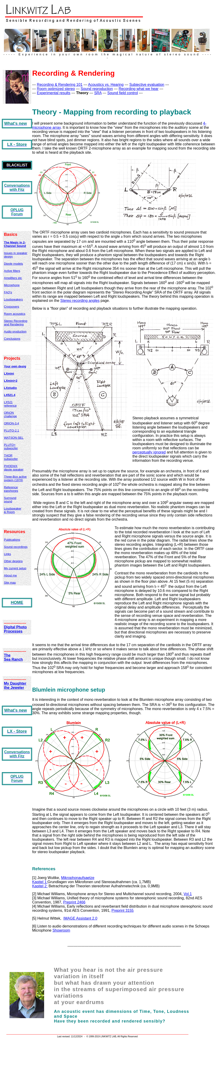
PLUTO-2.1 (11, 430)
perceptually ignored (149, 452)
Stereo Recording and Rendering (15, 322)
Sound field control (122, 93)
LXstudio (10, 388)
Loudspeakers (13, 299)
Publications (12, 539)
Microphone (12, 285)
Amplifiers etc (13, 278)
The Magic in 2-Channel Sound (15, 244)
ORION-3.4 (11, 423)
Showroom (61, 930)
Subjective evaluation (146, 85)
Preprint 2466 (74, 902)
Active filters (12, 271)
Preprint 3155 (122, 910)
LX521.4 (9, 395)
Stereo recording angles (80, 301)
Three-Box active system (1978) (15, 478)
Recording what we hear (139, 89)
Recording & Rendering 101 (59, 85)
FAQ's (8, 292)
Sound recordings (15, 547)
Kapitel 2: (40, 886)
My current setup (15, 568)
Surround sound (10, 499)
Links (7, 554)
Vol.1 (188, 894)
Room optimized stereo (56, 89)
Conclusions (12, 338)
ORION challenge (10, 414)
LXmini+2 (10, 380)
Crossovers (11, 306)
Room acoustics (14, 313)
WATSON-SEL (14, 437)
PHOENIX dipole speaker (14, 467)
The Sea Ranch (13, 657)
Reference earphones (11, 489)
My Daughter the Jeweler (15, 685)
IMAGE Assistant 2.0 (80, 918)
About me (10, 575)
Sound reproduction (97, 89)
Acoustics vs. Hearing (106, 85)
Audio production (15, 331)
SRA (98, 93)
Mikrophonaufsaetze (77, 878)
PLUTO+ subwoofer (11, 446)
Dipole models (13, 263)
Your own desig (15, 366)
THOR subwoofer (11, 457)
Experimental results (53, 93)
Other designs (13, 561)
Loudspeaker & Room (12, 510)
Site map (10, 582)
